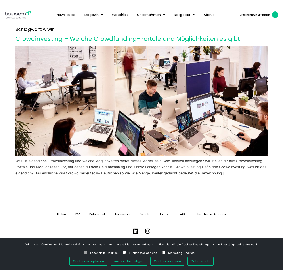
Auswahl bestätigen (129, 261)
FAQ (77, 214)
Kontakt (145, 214)
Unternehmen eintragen (255, 15)
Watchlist (120, 14)
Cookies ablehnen (167, 261)
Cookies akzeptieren (88, 261)
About (209, 14)
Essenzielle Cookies (104, 252)
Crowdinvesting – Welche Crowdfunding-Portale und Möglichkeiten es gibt (127, 38)
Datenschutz (97, 214)
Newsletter (66, 14)
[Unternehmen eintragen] (275, 14)
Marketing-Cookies (181, 252)
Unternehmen (151, 15)
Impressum (123, 214)
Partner (62, 214)
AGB (182, 214)
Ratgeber (184, 15)
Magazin (93, 15)
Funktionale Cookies (143, 252)
